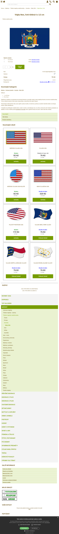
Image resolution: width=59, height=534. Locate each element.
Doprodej (5, 300)
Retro (4, 365)
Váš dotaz (5, 117)
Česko (5, 317)
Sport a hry (6, 431)
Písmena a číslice (8, 434)
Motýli (4, 368)
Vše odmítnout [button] (35, 528)
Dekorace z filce (8, 397)
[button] (29, 530)
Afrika (5, 330)
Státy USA (21, 90)
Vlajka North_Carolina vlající (16, 263)
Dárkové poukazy (8, 457)
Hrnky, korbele (7, 416)
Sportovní (5, 363)
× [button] (57, 517)
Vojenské (5, 353)
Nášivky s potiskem (8, 345)
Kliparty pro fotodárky (8, 471)
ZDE (29, 509)
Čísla (4, 358)
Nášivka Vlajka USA (16, 148)
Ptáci (4, 373)
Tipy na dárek (6, 303)
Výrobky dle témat (8, 460)
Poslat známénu (6, 120)
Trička (4, 453)
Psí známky (6, 442)
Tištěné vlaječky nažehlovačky (10, 315)
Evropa (6, 320)
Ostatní (5, 383)
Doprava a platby (6, 482)
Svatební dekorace (8, 405)
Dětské (5, 360)
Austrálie (6, 332)
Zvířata (5, 375)
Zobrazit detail (43, 238)
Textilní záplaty (7, 390)
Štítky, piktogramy (8, 438)
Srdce (4, 370)
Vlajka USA (43, 148)
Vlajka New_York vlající (43, 224)
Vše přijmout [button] (24, 528)
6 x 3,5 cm (10, 59)
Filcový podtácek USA (16, 224)
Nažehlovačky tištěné (8, 350)
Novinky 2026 (6, 296)
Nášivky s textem (7, 342)
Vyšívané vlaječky (9, 90)
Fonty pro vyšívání (7, 469)
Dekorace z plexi (8, 401)
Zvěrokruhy (6, 380)
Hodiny (4, 423)
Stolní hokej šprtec (9, 449)
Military (5, 388)
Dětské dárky (6, 408)
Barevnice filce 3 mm (7, 475)
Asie (5, 327)
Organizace (6, 340)
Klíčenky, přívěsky (7, 348)
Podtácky (5, 419)
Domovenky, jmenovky (8, 337)
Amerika (16, 90)
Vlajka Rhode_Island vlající (43, 263)
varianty (16, 161)
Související (5, 114)
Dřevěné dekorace (8, 393)
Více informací (47, 522)
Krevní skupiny (6, 355)
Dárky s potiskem (8, 427)
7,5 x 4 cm (10, 61)
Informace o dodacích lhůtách (10, 480)
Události (5, 378)
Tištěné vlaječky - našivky (9, 312)
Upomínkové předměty (10, 445)
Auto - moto (6, 335)
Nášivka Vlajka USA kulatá (16, 186)
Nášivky (3, 90)
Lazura (4, 478)
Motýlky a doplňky (9, 412)
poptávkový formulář (20, 109)
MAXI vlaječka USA (43, 186)
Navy (4, 385)
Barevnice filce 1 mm (7, 473)
